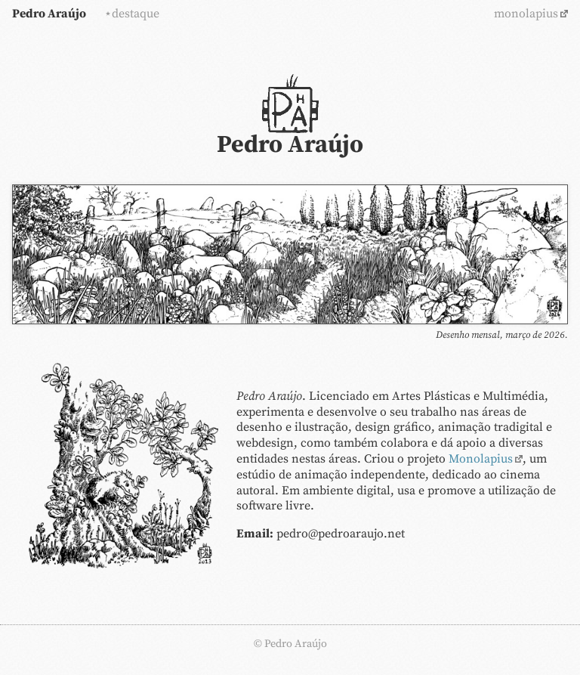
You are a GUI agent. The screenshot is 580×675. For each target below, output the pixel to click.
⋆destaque (131, 13)
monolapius (526, 13)
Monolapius (481, 458)
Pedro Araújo (49, 13)
